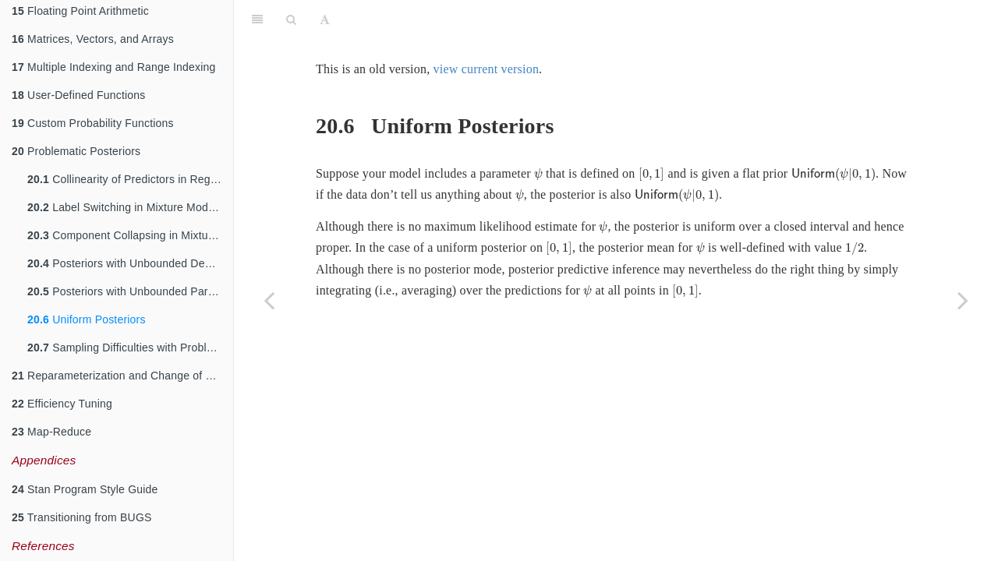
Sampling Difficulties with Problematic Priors (130, 347)
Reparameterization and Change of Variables (122, 375)
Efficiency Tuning (62, 403)
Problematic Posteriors (76, 151)
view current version (487, 69)
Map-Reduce (51, 431)
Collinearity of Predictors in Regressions (130, 179)
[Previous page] (269, 300)
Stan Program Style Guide (85, 489)
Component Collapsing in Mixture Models (130, 235)
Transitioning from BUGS (82, 517)
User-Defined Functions (79, 95)
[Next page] (963, 300)
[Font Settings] (325, 19)
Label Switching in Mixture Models (124, 207)
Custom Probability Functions (93, 123)
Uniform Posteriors (86, 319)
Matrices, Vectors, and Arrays (93, 39)
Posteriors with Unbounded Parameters (130, 291)
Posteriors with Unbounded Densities (130, 263)
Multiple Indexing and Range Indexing (114, 67)
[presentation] (538, 175)
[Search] (291, 19)
